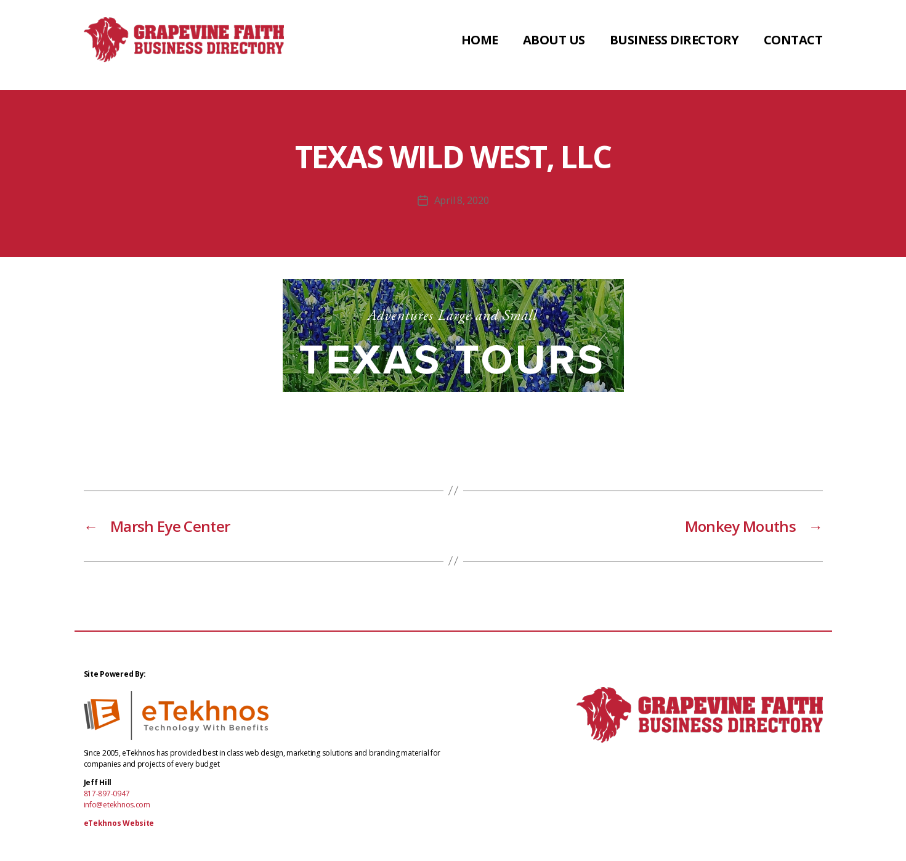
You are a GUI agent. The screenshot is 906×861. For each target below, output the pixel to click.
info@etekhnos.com (117, 804)
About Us (554, 45)
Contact (793, 45)
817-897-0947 (107, 793)
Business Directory (674, 45)
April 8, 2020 (461, 200)
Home (479, 45)
